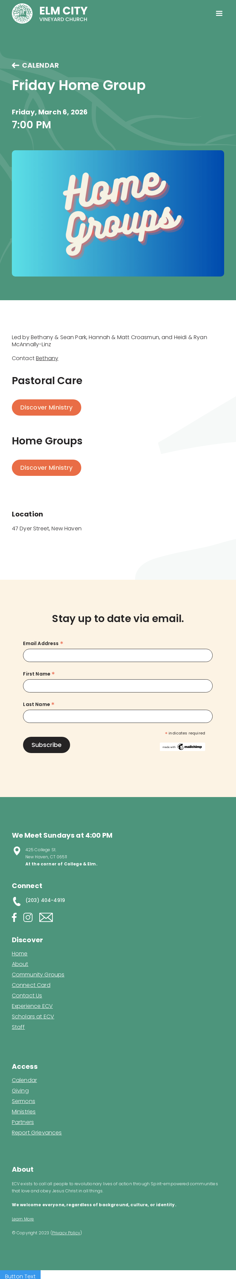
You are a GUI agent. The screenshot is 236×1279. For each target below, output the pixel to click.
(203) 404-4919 (45, 900)
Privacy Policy (66, 1233)
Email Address (43, 643)
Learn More (23, 1219)
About (20, 964)
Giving (20, 1091)
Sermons (23, 1101)
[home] (50, 13)
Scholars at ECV (33, 1016)
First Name (39, 674)
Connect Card (31, 985)
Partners (23, 1122)
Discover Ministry (46, 407)
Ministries (24, 1112)
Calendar (24, 1080)
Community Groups (38, 974)
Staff (18, 1027)
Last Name (39, 704)
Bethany (47, 358)
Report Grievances (37, 1133)
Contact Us (27, 995)
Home (20, 953)
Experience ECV (32, 1006)
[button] (219, 13)
